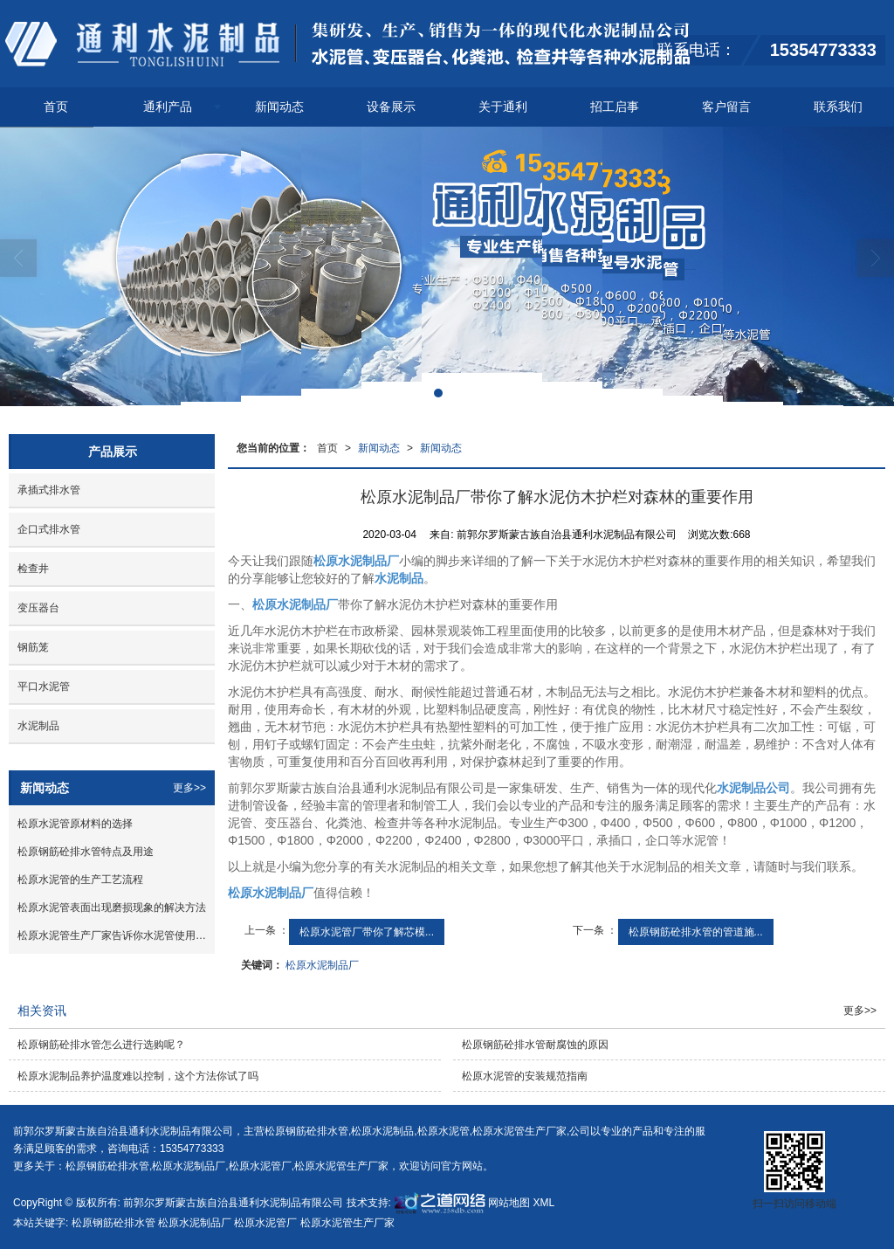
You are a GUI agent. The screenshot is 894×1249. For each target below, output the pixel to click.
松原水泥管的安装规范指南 (525, 1076)
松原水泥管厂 (260, 1166)
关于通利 (502, 107)
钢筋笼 (33, 647)
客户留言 (726, 107)
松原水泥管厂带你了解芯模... (366, 932)
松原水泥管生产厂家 (519, 1131)
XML (544, 1203)
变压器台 (38, 608)
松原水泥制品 (382, 1131)
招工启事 (614, 107)
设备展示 (391, 107)
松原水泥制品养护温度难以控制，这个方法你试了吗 (137, 1076)
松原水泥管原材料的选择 (75, 824)
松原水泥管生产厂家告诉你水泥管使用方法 (116, 935)
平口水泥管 (43, 686)
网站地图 (509, 1203)
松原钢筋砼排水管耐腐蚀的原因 (535, 1045)
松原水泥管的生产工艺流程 (80, 879)
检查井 (33, 568)
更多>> (189, 788)
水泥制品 (38, 726)
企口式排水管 (48, 529)
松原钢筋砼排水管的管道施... (696, 932)
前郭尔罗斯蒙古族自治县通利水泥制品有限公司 (233, 1203)
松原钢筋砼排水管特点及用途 (85, 851)
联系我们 (838, 107)
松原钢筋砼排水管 (306, 1131)
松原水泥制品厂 (322, 965)
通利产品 (167, 107)
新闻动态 (279, 107)
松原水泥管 (443, 1131)
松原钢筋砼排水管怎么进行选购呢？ (101, 1045)
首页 (56, 107)
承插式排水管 (48, 490)
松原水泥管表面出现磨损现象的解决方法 (111, 907)
